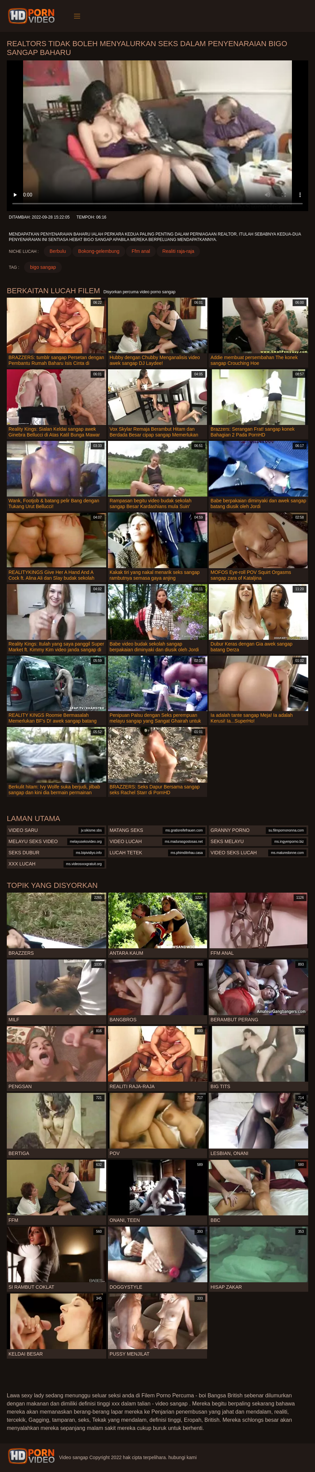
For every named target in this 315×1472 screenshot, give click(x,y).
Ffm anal (141, 251)
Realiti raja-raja (178, 251)
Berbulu (58, 251)
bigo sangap (43, 267)
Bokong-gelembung (98, 251)
